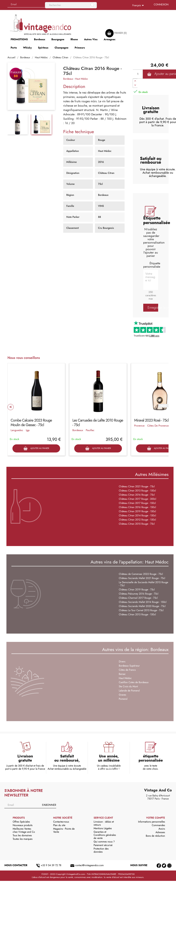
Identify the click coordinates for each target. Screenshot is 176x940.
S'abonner (49, 805)
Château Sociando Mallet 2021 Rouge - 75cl (142, 578)
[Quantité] (138, 74)
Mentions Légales (103, 828)
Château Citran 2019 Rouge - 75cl (137, 589)
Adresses (160, 832)
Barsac (122, 674)
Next (163, 405)
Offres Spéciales (21, 822)
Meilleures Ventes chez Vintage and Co (24, 830)
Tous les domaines (22, 835)
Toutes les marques (22, 839)
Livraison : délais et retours (104, 823)
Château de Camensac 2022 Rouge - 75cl (141, 574)
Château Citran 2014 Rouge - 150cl (137, 515)
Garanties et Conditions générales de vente (105, 835)
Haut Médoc (81, 79)
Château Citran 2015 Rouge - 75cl (137, 524)
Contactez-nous (61, 822)
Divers (122, 661)
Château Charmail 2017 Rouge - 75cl (138, 598)
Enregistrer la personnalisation (153, 307)
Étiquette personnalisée (151, 265)
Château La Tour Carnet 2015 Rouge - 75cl (141, 610)
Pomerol (123, 699)
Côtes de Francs (127, 670)
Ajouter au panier (36, 448)
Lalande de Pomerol (129, 691)
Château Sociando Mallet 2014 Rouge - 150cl (142, 602)
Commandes (158, 825)
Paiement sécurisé (103, 845)
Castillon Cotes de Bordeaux (133, 682)
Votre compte (155, 818)
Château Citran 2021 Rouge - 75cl (137, 486)
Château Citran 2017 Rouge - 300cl (137, 499)
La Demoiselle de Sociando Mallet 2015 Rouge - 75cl (143, 583)
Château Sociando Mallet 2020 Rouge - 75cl (142, 606)
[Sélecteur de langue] (138, 5)
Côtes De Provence (158, 426)
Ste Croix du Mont (128, 686)
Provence (139, 426)
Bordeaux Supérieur (129, 666)
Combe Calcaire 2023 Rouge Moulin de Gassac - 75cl (31, 422)
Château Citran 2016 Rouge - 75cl (137, 495)
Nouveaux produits (22, 825)
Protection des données (101, 850)
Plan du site (59, 825)
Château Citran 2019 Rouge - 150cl (137, 511)
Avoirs (162, 829)
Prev (10, 407)
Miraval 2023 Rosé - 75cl (151, 420)
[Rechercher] (71, 5)
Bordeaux (68, 79)
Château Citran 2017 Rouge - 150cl (137, 503)
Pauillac (90, 430)
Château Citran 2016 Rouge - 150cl (137, 507)
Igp (28, 430)
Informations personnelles (151, 822)
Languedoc (17, 430)
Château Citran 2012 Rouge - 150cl (137, 520)
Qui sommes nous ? (104, 842)
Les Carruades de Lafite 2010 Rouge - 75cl (97, 422)
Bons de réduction (155, 836)
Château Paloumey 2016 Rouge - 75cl (138, 594)
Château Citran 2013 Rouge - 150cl (137, 491)
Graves (122, 695)
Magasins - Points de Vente (63, 830)
